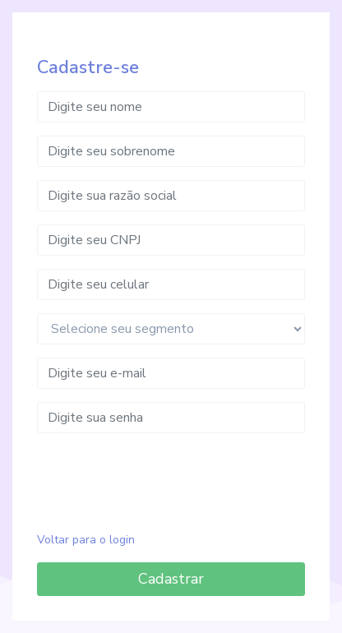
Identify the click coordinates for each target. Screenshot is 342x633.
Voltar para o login (86, 540)
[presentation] (171, 478)
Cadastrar (171, 579)
